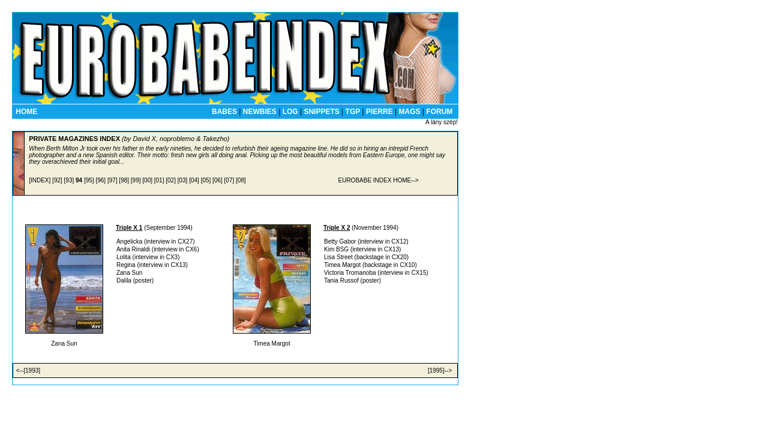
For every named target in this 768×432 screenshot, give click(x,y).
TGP (353, 111)
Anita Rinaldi (133, 249)
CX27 (185, 241)
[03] (183, 180)
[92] (57, 180)
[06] (217, 180)
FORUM (439, 111)
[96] (100, 180)
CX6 (191, 249)
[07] (229, 180)
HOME (26, 111)
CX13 (178, 265)
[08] (241, 180)
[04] (194, 180)
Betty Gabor (340, 241)
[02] (171, 180)
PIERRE (379, 111)
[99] (136, 180)
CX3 (172, 257)
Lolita (123, 257)
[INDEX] (39, 180)
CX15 (418, 272)
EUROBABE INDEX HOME (374, 180)
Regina (126, 265)
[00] (147, 180)
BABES (224, 111)
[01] (159, 180)
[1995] (436, 370)
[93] (69, 180)
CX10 (407, 265)
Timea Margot (342, 265)
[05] (206, 180)
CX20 (399, 257)
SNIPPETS (321, 111)
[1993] (31, 370)
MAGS (410, 111)
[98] (124, 180)
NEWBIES (260, 111)
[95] (89, 180)
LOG (290, 111)
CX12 (398, 241)
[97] (112, 180)
